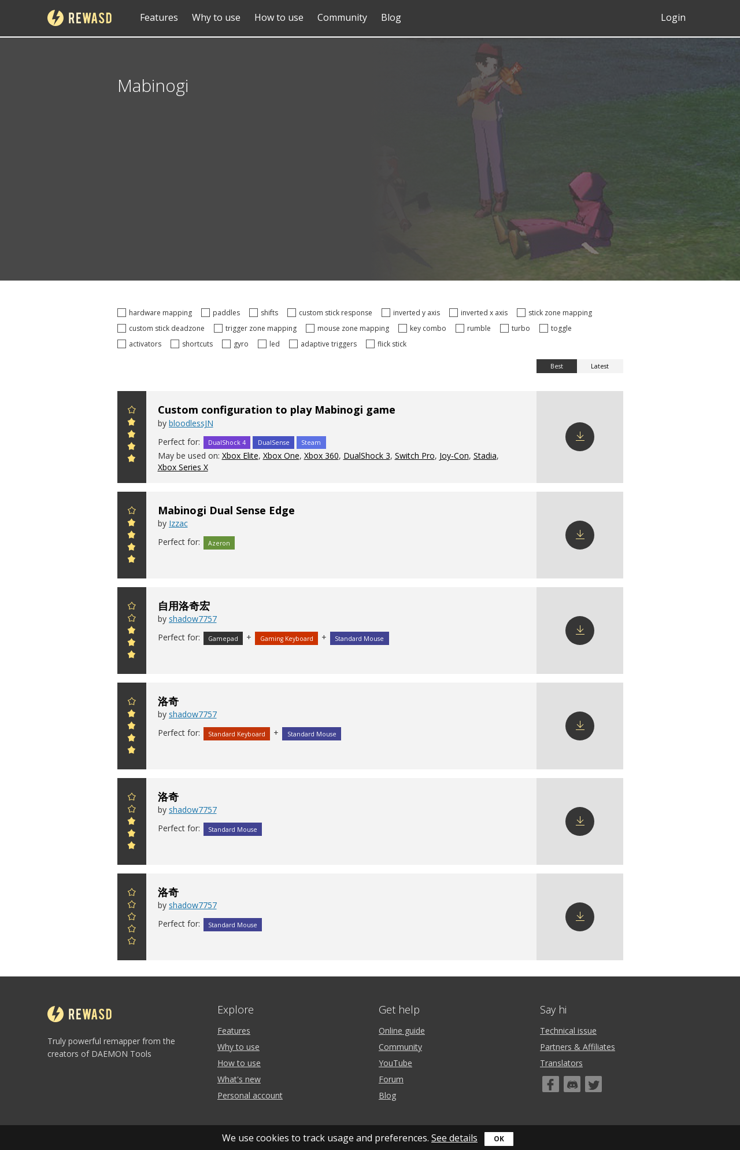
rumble (475, 328)
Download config (579, 436)
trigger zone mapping (257, 328)
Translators (561, 1062)
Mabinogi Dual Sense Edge (226, 510)
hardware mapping (156, 313)
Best (556, 366)
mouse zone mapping (349, 328)
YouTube (395, 1062)
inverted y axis (412, 313)
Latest (600, 366)
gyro (237, 344)
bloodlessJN (191, 423)
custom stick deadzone (162, 328)
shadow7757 (193, 618)
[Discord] (572, 1084)
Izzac (178, 523)
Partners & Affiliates (577, 1046)
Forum (391, 1079)
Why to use (216, 17)
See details (454, 1137)
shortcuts (193, 344)
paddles (222, 313)
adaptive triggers (324, 344)
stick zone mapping (556, 313)
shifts (265, 313)
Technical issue (568, 1030)
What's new (239, 1079)
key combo (424, 328)
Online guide (402, 1030)
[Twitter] (593, 1084)
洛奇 (168, 701)
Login (673, 17)
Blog (391, 17)
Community (342, 17)
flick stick (388, 344)
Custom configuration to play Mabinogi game (276, 409)
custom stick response (331, 313)
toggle (557, 328)
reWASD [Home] (79, 18)
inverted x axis (480, 313)
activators (141, 344)
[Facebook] (550, 1084)
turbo (517, 328)
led (270, 344)
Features (159, 17)
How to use (279, 17)
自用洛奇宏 (184, 606)
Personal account (250, 1095)
